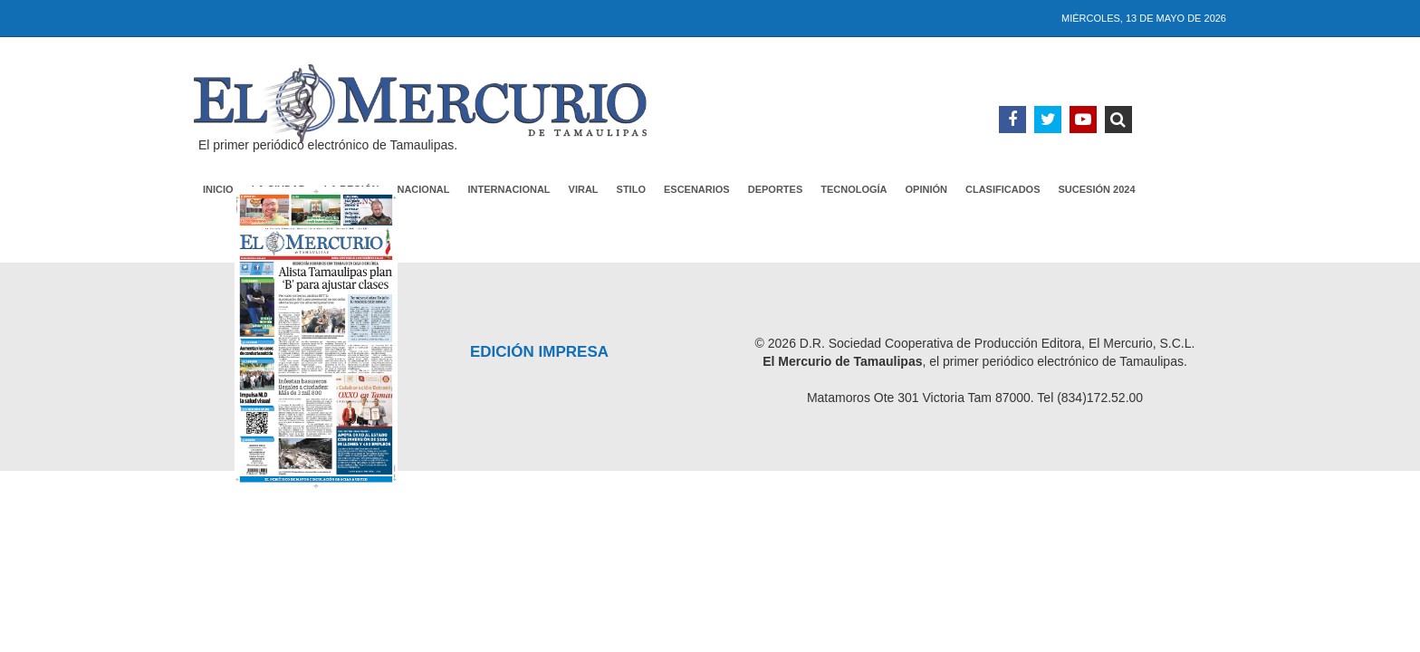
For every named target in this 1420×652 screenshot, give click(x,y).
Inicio (218, 189)
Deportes (775, 189)
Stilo (631, 189)
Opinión (926, 189)
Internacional (509, 189)
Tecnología (853, 189)
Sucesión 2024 (1097, 189)
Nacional (423, 189)
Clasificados (1003, 189)
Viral (584, 189)
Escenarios (697, 189)
